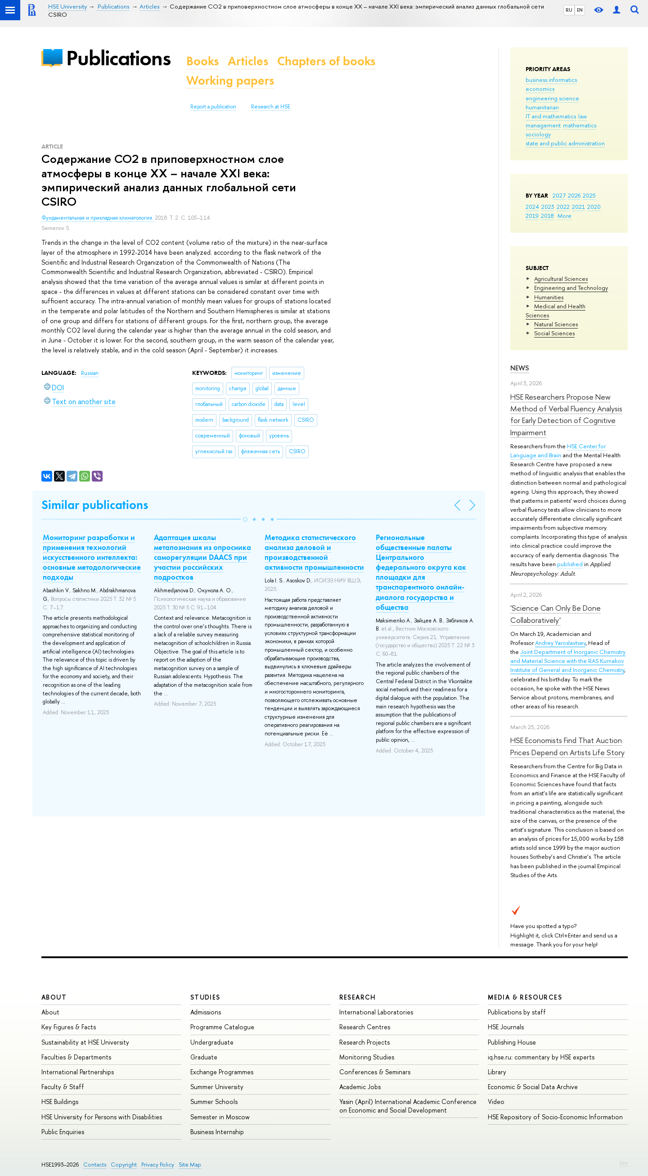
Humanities (548, 297)
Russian (90, 373)
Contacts (94, 1164)
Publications (118, 58)
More (565, 216)
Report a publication (213, 106)
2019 (532, 216)
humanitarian (542, 107)
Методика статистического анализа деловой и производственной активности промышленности (314, 552)
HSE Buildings (59, 1101)
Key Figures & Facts (68, 1027)
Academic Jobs (360, 1086)
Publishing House (512, 1042)
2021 (578, 207)
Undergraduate (212, 1042)
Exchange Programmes (221, 1072)
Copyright (124, 1164)
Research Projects (364, 1042)
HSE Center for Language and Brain (558, 450)
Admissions (205, 1012)
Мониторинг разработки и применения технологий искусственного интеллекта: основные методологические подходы (92, 557)
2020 (594, 207)
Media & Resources (525, 997)
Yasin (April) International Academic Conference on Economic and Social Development (408, 1105)
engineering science (552, 98)
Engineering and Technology (571, 288)
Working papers (230, 80)
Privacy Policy (157, 1164)
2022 (563, 207)
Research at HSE (270, 106)
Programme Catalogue (222, 1027)
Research (357, 997)
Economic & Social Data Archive (533, 1086)
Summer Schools (214, 1101)
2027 (559, 195)
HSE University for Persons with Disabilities (101, 1117)
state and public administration (565, 143)
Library (497, 1072)
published (570, 564)
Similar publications (94, 505)
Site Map (190, 1164)
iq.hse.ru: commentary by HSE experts (541, 1057)
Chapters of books (326, 61)
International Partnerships (77, 1072)
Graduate (203, 1057)
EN (580, 10)
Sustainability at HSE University (85, 1042)
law (582, 116)
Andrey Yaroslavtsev (560, 643)
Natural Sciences (556, 324)
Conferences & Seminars (374, 1072)
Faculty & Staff (62, 1086)
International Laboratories (376, 1012)
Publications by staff (517, 1012)
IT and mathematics (551, 116)
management (543, 125)
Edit (624, 1163)
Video (496, 1101)
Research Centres (364, 1027)
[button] (245, 519)
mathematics (579, 125)
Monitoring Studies (366, 1057)
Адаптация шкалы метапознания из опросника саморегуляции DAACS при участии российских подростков (202, 557)
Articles (248, 61)
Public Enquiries (62, 1131)
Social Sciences (554, 333)
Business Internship (217, 1131)
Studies (205, 997)
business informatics (551, 80)
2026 (574, 195)
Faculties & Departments (76, 1057)
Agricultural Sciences (561, 279)
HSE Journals (506, 1027)
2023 (547, 207)
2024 (532, 207)
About (54, 997)
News (519, 368)
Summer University (216, 1086)
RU (569, 10)
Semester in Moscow (220, 1117)
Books (202, 61)
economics (540, 89)
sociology (538, 134)
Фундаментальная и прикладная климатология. (98, 217)
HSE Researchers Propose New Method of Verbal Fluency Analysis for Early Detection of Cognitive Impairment (566, 414)
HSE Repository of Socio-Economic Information (555, 1117)
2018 (547, 216)
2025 (589, 195)
